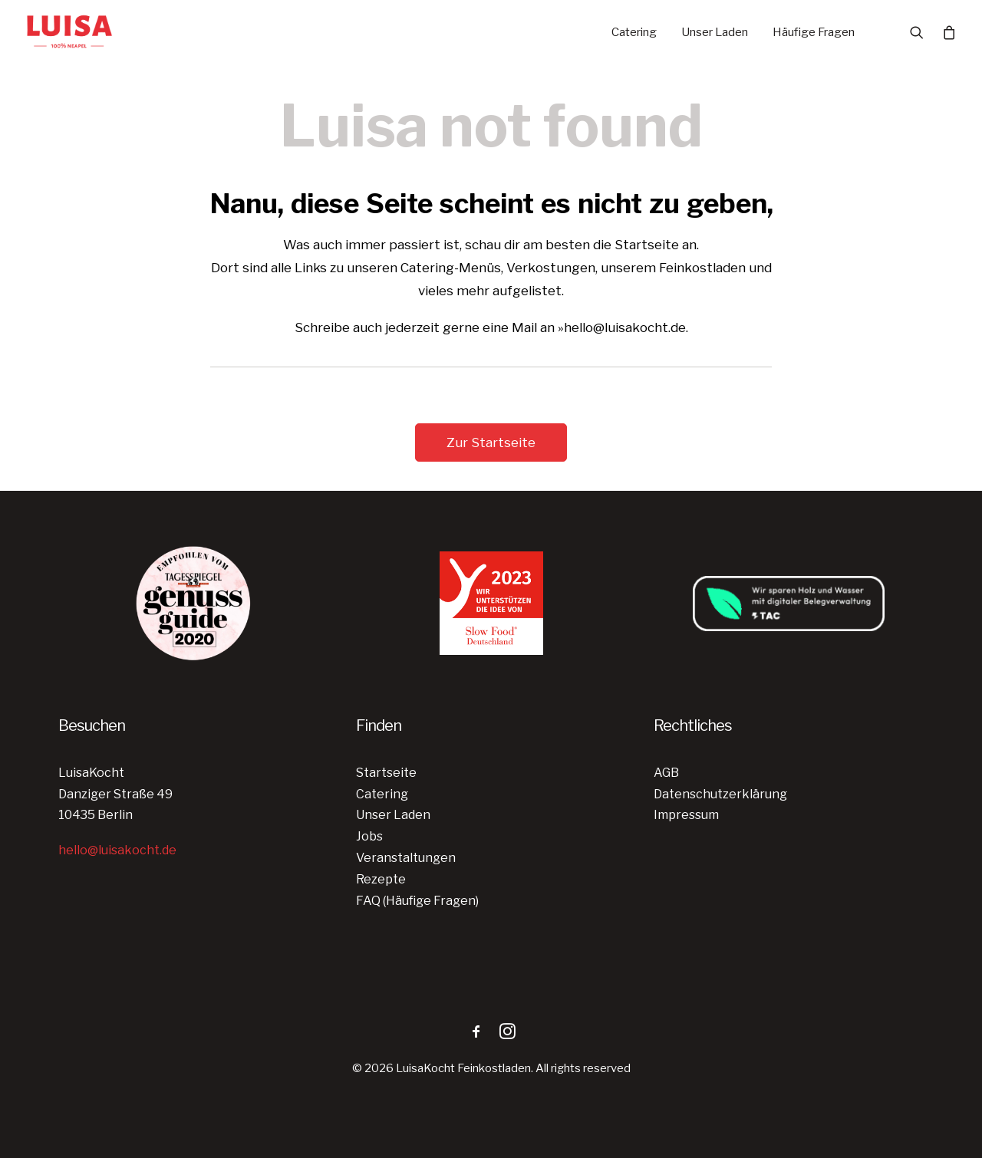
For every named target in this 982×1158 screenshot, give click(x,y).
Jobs (369, 836)
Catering (634, 32)
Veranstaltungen (406, 857)
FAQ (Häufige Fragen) (417, 900)
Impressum (686, 815)
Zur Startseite (491, 442)
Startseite (386, 772)
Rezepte (381, 879)
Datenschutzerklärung (720, 794)
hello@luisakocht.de (117, 850)
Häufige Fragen (814, 32)
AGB (666, 772)
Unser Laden (714, 32)
